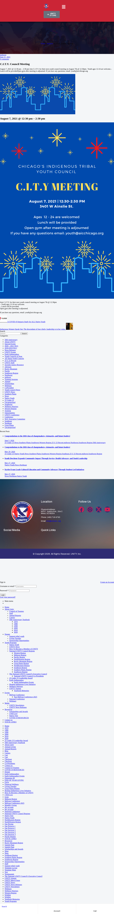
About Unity (9, 609)
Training (8, 411)
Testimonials (9, 874)
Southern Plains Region (22, 670)
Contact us (9, 720)
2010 (16, 630)
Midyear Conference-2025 (14, 803)
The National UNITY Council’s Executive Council (28, 674)
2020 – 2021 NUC (11, 346)
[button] (63, 7)
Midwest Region (20, 655)
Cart (6, 755)
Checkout (8, 759)
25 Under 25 (9, 400)
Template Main (10, 870)
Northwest (8, 375)
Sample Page (9, 845)
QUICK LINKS (10, 722)
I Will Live (13, 714)
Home (43, 44)
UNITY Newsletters (16, 705)
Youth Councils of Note (13, 356)
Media (7, 703)
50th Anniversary (11, 340)
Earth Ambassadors (12, 354)
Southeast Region (20, 668)
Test (6, 872)
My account (9, 807)
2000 (16, 628)
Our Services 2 (10, 832)
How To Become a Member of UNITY (23, 649)
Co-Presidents (10, 763)
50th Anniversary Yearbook (19, 620)
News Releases (10, 350)
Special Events (10, 344)
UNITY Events (10, 352)
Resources (8, 709)
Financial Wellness (12, 784)
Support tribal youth (16, 636)
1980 (16, 624)
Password (4, 591)
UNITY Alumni (15, 689)
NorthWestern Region (22, 659)
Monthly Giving (11, 805)
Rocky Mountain (11, 369)
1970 (16, 622)
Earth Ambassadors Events (24, 682)
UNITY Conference (12, 415)
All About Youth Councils (14, 358)
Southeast (8, 421)
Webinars (8, 386)
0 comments (4, 59)
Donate (7, 634)
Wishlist (8, 895)
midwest (50, 44)
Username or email (8, 586)
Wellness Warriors (11, 407)
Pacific (7, 371)
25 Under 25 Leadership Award (20, 678)
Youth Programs (11, 643)
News (7, 396)
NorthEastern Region (22, 666)
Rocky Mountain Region (23, 661)
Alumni (7, 381)
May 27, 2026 (10, 463)
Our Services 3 (10, 834)
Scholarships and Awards (18, 712)
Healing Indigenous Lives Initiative (22, 684)
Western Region (10, 409)
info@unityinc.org (53, 521)
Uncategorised (10, 402)
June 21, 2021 (5, 57)
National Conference (17, 699)
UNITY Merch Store (12, 880)
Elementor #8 (10, 778)
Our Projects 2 (10, 828)
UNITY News (10, 392)
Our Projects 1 (10, 826)
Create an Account (107, 582)
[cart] (95, 907)
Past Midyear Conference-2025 (25, 697)
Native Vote (13, 716)
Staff (11, 613)
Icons (7, 797)
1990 (16, 626)
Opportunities (10, 413)
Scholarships (9, 384)
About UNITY (10, 342)
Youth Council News (12, 390)
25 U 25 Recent (10, 361)
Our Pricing (9, 824)
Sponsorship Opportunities (19, 641)
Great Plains (9, 425)
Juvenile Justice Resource (14, 365)
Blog (6, 751)
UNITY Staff (9, 363)
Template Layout (11, 868)
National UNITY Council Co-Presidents (29, 676)
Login (3, 595)
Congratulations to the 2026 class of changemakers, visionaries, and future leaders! (37, 436)
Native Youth (9, 398)
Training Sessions (11, 379)
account (57, 911)
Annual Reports (15, 615)
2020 (16, 632)
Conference (9, 417)
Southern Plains (10, 394)
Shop (6, 851)
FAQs (7, 782)
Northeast (8, 423)
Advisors (8, 367)
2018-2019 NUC (11, 348)
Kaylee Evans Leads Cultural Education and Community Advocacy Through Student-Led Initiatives (44, 470)
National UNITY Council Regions (22, 651)
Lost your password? (7, 597)
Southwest (8, 404)
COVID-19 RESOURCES (19, 718)
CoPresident (9, 388)
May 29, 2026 (10, 452)
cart (95, 911)
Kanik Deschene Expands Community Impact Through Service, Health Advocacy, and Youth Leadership (46, 458)
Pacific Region (19, 657)
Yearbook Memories (21, 691)
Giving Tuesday (15, 638)
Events (7, 693)
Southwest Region (11, 373)
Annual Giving (10, 747)
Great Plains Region (21, 663)
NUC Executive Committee (15, 419)
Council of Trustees (16, 611)
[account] (57, 907)
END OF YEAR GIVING (14, 780)
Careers (12, 618)
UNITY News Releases (18, 707)
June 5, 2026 (9, 441)
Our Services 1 (10, 830)
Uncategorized (10, 427)
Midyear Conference (17, 695)
